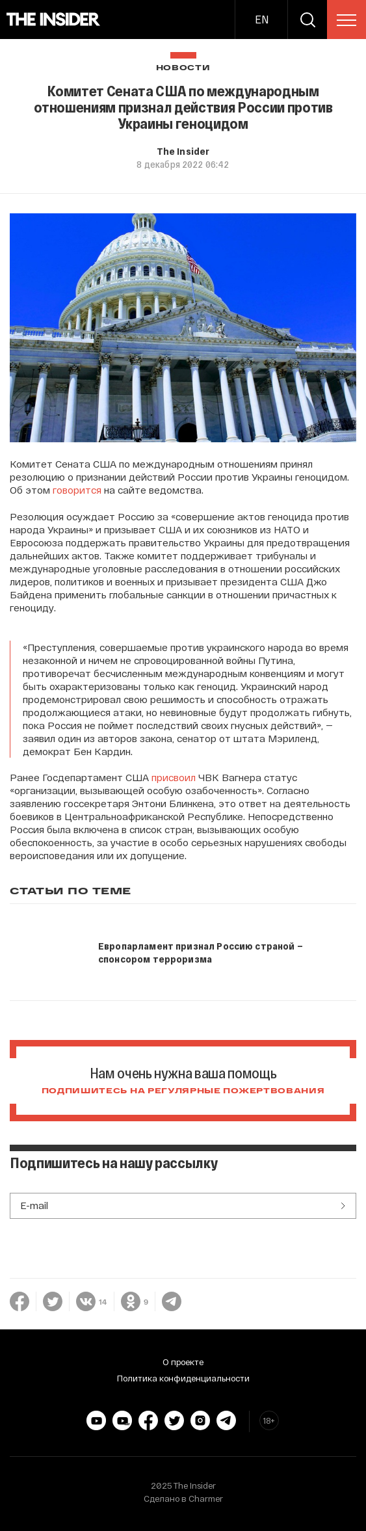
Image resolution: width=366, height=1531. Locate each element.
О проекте (183, 1362)
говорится (77, 490)
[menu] (346, 20)
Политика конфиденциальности (183, 1378)
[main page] (54, 19)
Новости (183, 68)
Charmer (206, 1498)
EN (261, 19)
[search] (307, 19)
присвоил (173, 777)
